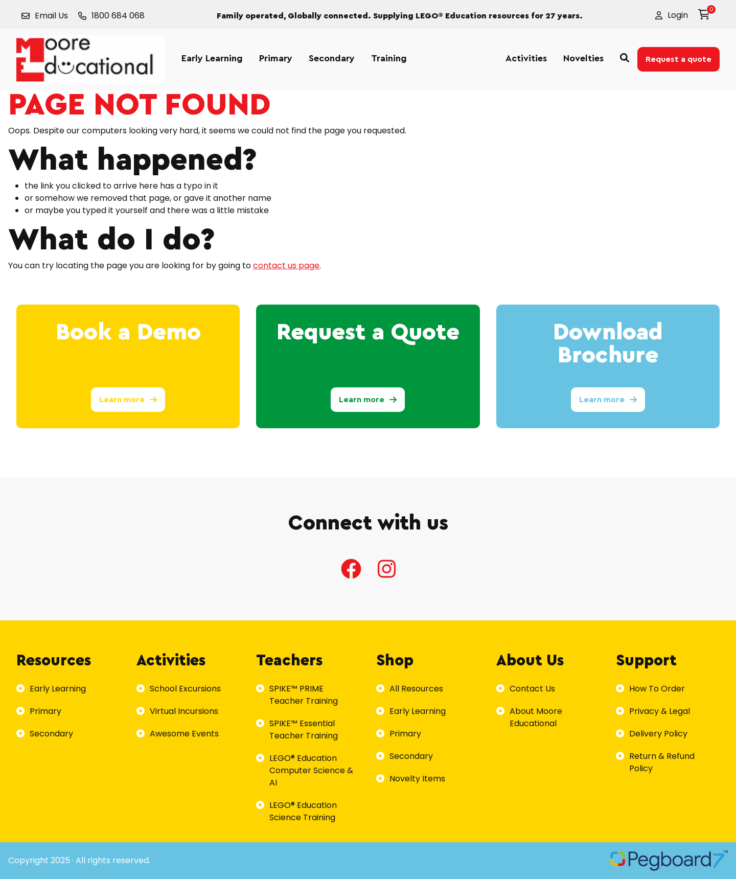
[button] (671, 15)
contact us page (286, 265)
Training (389, 58)
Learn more (128, 400)
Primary (275, 58)
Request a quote (678, 59)
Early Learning (212, 58)
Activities (526, 58)
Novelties (583, 58)
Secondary (332, 58)
